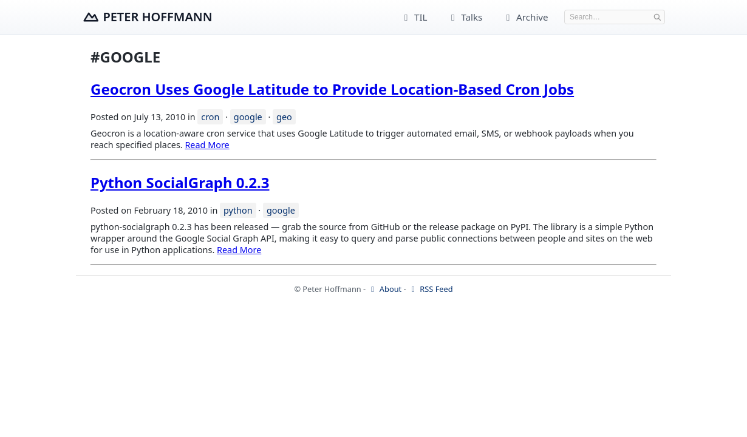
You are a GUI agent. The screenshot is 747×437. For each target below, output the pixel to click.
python (238, 210)
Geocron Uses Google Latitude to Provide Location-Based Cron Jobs (332, 89)
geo (284, 117)
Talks (464, 17)
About (385, 288)
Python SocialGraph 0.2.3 (179, 182)
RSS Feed (430, 288)
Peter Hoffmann (157, 16)
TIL (414, 17)
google (248, 117)
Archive (525, 17)
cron (210, 117)
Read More (207, 145)
